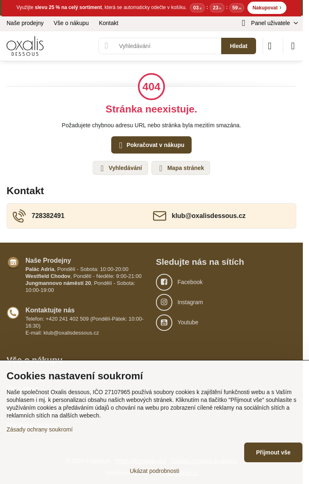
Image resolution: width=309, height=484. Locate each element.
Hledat (238, 46)
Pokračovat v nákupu (151, 145)
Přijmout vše (273, 452)
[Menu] (293, 46)
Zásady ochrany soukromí (40, 429)
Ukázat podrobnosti (154, 471)
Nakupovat (267, 7)
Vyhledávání (120, 168)
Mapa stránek (180, 168)
